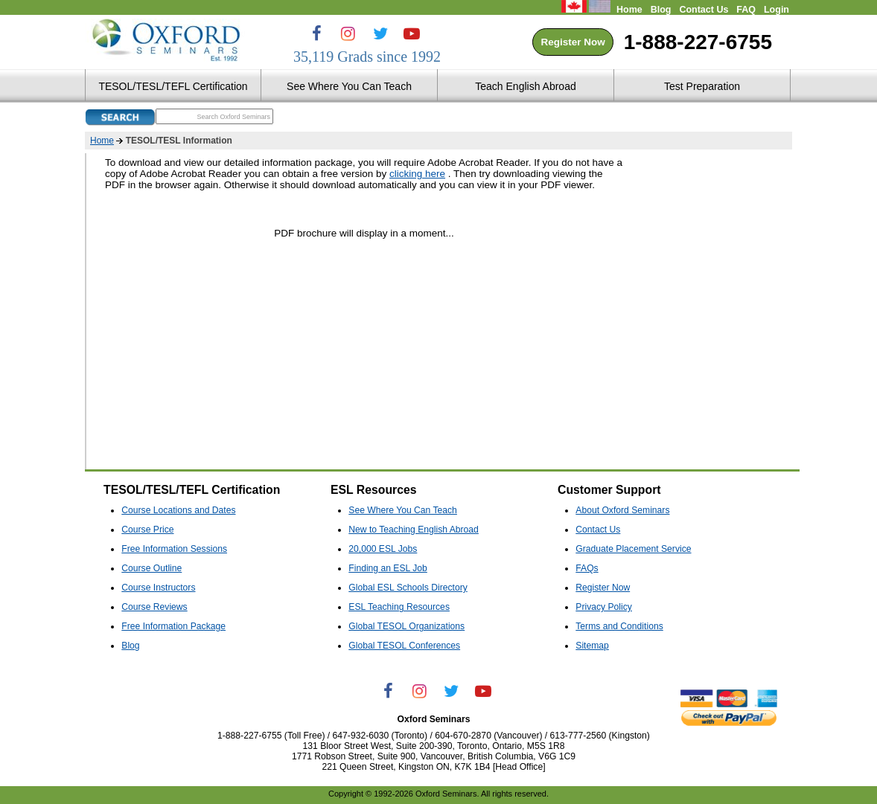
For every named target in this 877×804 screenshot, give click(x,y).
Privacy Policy (603, 607)
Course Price (147, 529)
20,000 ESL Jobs (382, 549)
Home (629, 9)
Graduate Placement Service (633, 549)
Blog (661, 9)
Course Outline (151, 568)
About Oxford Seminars (622, 510)
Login (776, 9)
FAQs (586, 568)
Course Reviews (154, 607)
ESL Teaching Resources (399, 607)
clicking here (417, 173)
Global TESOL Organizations (406, 626)
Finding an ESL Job (387, 568)
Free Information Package (173, 626)
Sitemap (592, 645)
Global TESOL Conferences (404, 645)
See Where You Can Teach (402, 510)
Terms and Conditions (619, 626)
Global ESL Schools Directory (407, 587)
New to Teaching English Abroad (413, 529)
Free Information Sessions (174, 549)
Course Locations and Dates (178, 510)
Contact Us (703, 9)
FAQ (746, 9)
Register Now (572, 42)
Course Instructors (158, 587)
